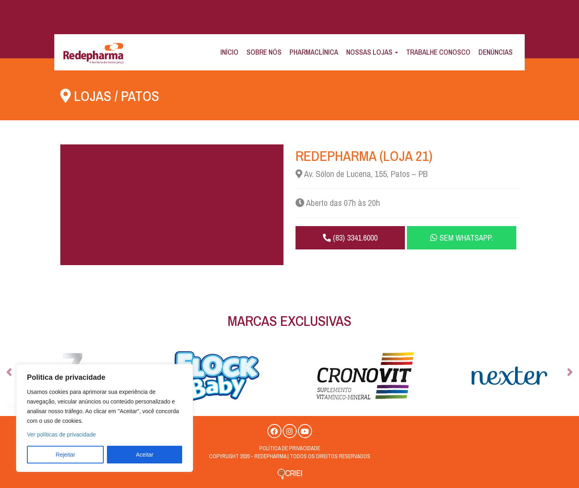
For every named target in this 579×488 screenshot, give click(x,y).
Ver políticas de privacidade (61, 434)
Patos (140, 95)
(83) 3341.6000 (350, 237)
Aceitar (145, 454)
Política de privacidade (289, 448)
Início (229, 52)
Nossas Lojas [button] (372, 52)
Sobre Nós (263, 52)
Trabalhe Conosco (438, 52)
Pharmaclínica (314, 52)
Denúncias (495, 52)
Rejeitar (65, 454)
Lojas (92, 95)
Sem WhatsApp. (461, 237)
